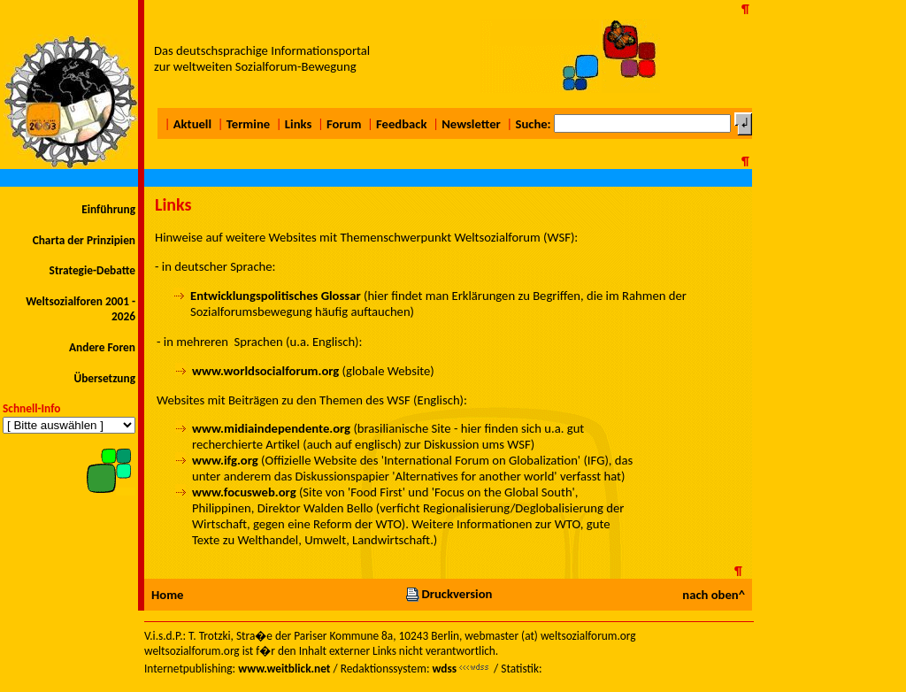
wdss (444, 668)
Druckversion (448, 594)
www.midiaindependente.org (271, 428)
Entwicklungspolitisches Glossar (275, 296)
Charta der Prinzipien (84, 240)
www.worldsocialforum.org (265, 371)
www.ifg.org (225, 460)
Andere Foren (102, 347)
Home (167, 595)
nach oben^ (713, 595)
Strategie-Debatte (92, 270)
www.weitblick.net (284, 668)
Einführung (108, 209)
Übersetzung (104, 378)
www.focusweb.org (244, 492)
